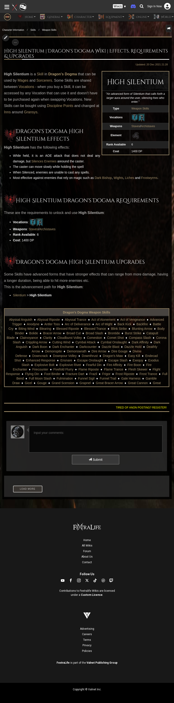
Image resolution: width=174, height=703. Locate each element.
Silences (37, 161)
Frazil (93, 374)
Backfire (142, 324)
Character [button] (80, 16)
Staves (135, 126)
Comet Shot (115, 338)
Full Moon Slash (40, 378)
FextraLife (63, 662)
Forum (87, 551)
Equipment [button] (111, 16)
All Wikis (87, 545)
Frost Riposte (125, 374)
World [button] (164, 16)
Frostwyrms (149, 178)
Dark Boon (39, 347)
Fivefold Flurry (63, 369)
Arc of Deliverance (77, 324)
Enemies (50, 161)
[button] (119, 6)
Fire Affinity (114, 365)
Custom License (92, 594)
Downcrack (40, 356)
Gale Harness (131, 378)
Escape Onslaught (90, 360)
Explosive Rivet (70, 365)
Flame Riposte (88, 369)
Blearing (45, 328)
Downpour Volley (65, 356)
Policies (87, 651)
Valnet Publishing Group (102, 662)
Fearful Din (93, 365)
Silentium (19, 295)
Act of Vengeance (132, 319)
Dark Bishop (103, 178)
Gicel (28, 383)
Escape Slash (118, 360)
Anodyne (33, 324)
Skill (40, 74)
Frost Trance (148, 374)
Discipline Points (60, 106)
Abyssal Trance (75, 319)
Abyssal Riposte (48, 319)
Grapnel (85, 383)
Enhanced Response (40, 360)
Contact (87, 562)
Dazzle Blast (110, 347)
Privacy (87, 645)
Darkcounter (88, 347)
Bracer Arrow (52, 333)
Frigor (106, 374)
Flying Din (32, 374)
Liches (129, 178)
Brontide (114, 333)
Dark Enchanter (63, 347)
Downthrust (90, 356)
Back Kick (124, 324)
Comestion (94, 338)
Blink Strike (119, 328)
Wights (118, 178)
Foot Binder (52, 374)
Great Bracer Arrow (109, 383)
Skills (33, 30)
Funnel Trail (108, 378)
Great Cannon (138, 383)
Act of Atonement (103, 319)
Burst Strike (133, 333)
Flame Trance (113, 369)
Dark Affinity (140, 342)
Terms (87, 639)
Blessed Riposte (67, 328)
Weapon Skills (49, 30)
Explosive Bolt (44, 365)
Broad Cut (73, 333)
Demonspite (53, 351)
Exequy (138, 360)
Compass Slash (140, 338)
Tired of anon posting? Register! (141, 407)
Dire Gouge (119, 351)
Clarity (47, 338)
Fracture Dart (75, 374)
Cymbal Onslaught (114, 342)
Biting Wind (26, 328)
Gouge (42, 383)
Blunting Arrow (142, 328)
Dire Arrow (99, 351)
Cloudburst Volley (69, 338)
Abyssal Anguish (20, 319)
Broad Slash (94, 333)
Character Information (13, 30)
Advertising (87, 628)
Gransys (30, 112)
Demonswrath (76, 351)
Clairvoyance (29, 338)
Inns (7, 112)
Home (87, 540)
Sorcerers (44, 80)
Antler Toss (52, 324)
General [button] (51, 16)
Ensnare (66, 360)
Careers (87, 634)
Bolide (33, 333)
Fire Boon (134, 365)
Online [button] (139, 16)
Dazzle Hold (132, 347)
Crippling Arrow (36, 342)
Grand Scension (63, 383)
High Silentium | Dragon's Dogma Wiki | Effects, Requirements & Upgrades (86, 53)
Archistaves (148, 126)
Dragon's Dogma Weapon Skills (86, 312)
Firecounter (40, 369)
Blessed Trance (95, 328)
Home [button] (27, 16)
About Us (87, 556)
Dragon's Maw (113, 356)
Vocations (26, 87)
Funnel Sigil (86, 378)
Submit (95, 459)
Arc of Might (104, 324)
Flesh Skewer (137, 369)
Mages (23, 80)
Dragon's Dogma (62, 74)
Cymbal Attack (86, 342)
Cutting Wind (61, 342)
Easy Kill (134, 356)
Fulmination (65, 378)
